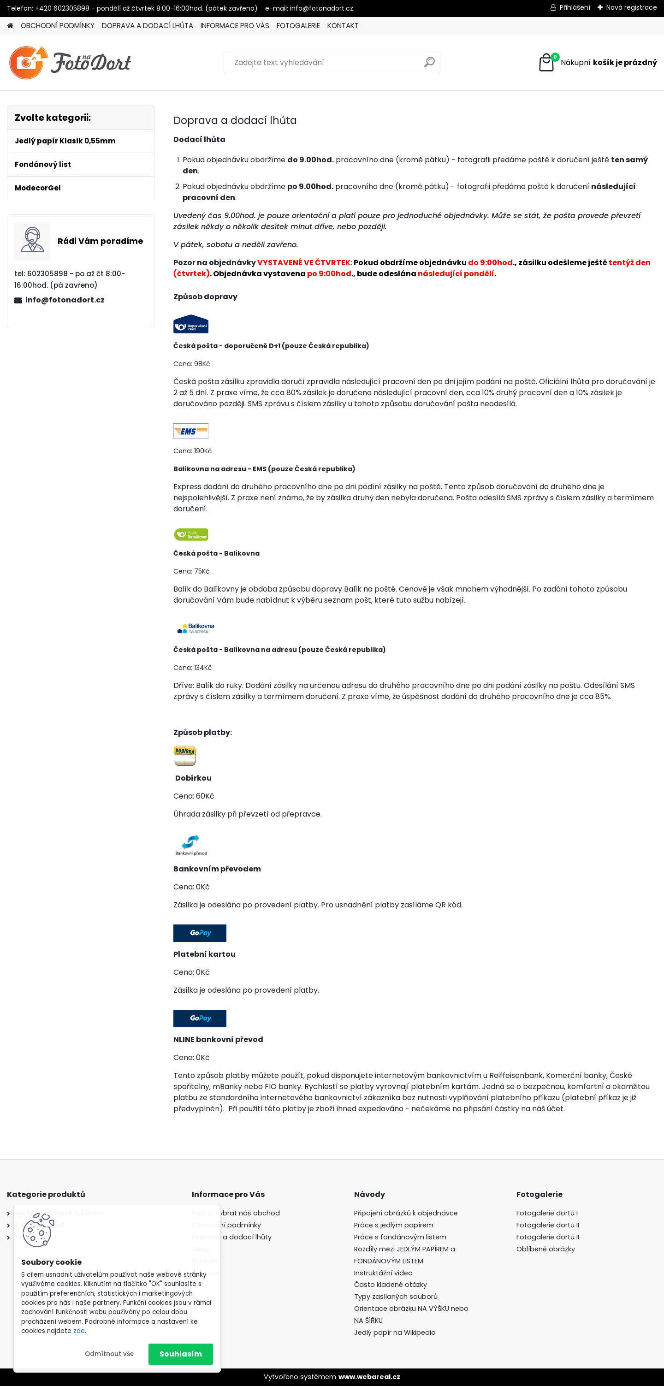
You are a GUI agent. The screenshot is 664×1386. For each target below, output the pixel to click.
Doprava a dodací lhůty (232, 1237)
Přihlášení (575, 7)
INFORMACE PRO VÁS (235, 25)
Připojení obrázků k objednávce (406, 1213)
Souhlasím (181, 1354)
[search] (429, 66)
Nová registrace (631, 7)
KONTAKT (343, 25)
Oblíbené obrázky (545, 1249)
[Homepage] (10, 26)
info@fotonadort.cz (65, 300)
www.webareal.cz (369, 1376)
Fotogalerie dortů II (547, 1225)
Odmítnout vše (109, 1354)
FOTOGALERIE (298, 25)
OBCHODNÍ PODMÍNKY (58, 25)
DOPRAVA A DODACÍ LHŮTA (147, 25)
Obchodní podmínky (226, 1225)
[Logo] (70, 63)
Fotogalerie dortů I (547, 1213)
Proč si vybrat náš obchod (236, 1213)
